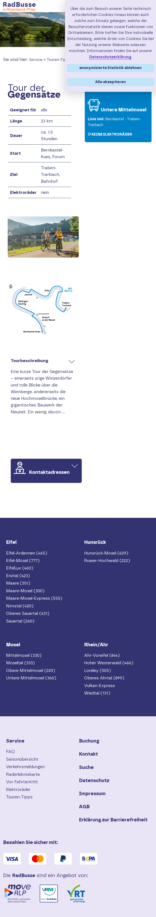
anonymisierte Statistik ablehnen (110, 68)
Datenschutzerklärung (110, 57)
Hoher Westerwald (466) (108, 663)
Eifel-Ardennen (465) (26, 553)
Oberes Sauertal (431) (27, 613)
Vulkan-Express (99, 686)
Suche (86, 767)
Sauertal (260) (20, 621)
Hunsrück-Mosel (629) (106, 553)
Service (35, 60)
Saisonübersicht (22, 759)
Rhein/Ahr (96, 644)
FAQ (10, 752)
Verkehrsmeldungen (25, 767)
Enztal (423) (18, 576)
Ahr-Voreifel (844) (102, 655)
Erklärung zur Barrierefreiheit (113, 820)
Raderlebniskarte (23, 774)
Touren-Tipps (58, 60)
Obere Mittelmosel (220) (30, 670)
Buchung (89, 741)
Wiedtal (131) (97, 693)
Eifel (11, 542)
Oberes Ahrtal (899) (104, 678)
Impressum (92, 793)
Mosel (13, 644)
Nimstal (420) (19, 606)
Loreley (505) (97, 670)
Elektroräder (18, 789)
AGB (84, 806)
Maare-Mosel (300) (25, 591)
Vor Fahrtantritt (22, 782)
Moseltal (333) (20, 663)
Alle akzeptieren (110, 82)
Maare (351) (18, 583)
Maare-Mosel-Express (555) (34, 598)
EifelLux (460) (19, 568)
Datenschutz (94, 780)
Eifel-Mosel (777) (23, 561)
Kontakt (88, 754)
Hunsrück (95, 542)
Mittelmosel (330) (23, 655)
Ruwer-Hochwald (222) (107, 561)
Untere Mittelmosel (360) (31, 678)
